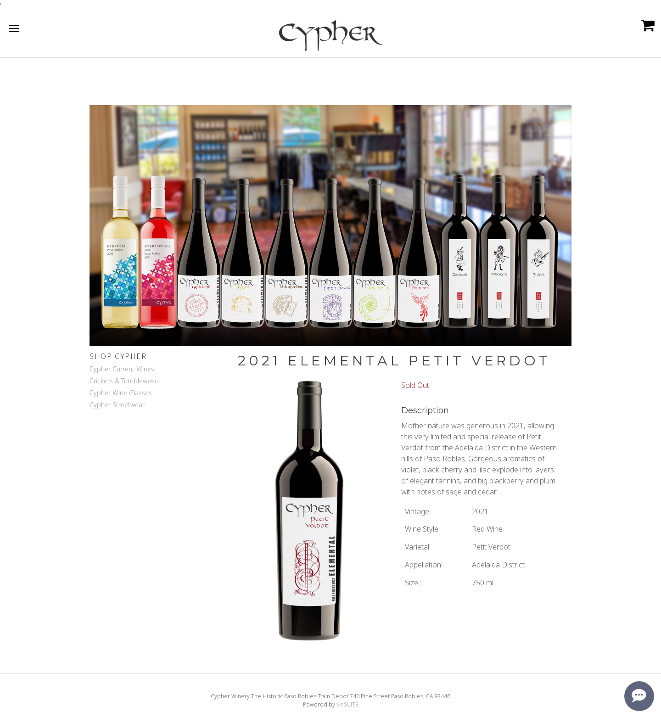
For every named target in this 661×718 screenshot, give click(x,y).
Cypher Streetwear (117, 404)
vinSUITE (347, 704)
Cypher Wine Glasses (121, 392)
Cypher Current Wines (122, 369)
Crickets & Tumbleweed (124, 380)
